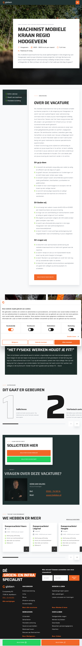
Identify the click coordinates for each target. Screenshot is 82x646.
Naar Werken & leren (59, 607)
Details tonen (71, 336)
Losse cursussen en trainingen (63, 597)
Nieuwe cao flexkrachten (31, 632)
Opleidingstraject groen (60, 591)
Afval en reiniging (28, 600)
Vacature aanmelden (29, 626)
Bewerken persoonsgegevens (62, 626)
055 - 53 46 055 (8, 597)
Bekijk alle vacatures (72, 519)
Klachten (55, 629)
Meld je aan (74, 577)
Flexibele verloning (29, 623)
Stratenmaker (27, 603)
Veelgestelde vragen (59, 616)
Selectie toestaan (41, 342)
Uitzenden (26, 616)
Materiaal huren (28, 629)
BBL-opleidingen (58, 594)
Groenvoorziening (28, 591)
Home (19, 24)
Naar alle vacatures (29, 607)
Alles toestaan (67, 342)
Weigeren (15, 342)
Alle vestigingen (9, 601)
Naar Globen (56, 636)
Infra (29, 24)
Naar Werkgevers (28, 636)
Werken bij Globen (58, 619)
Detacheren (26, 619)
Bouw (24, 597)
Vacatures (24, 24)
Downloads (56, 623)
